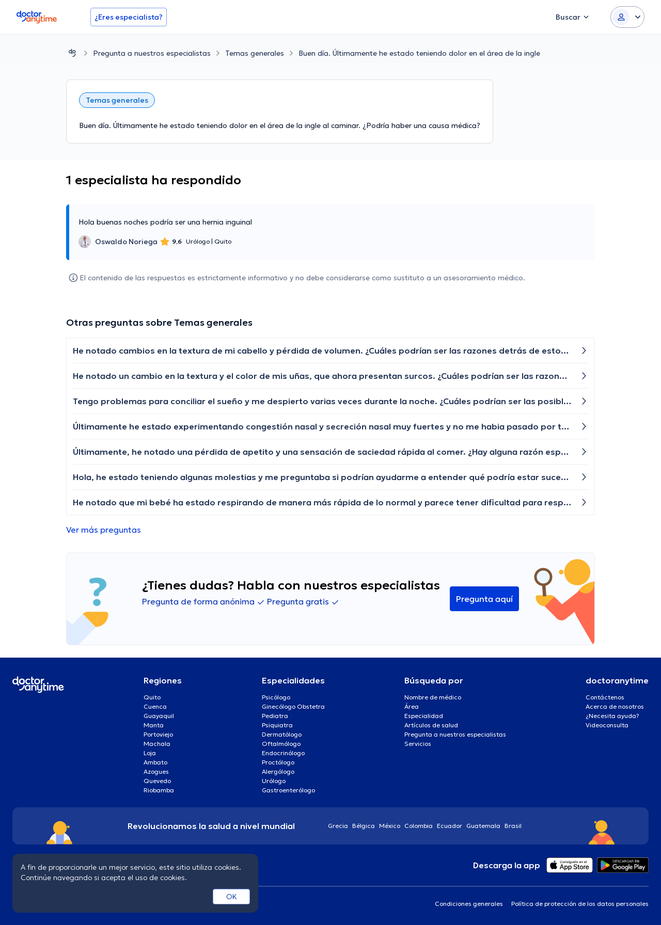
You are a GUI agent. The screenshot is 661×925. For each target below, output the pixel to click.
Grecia (338, 826)
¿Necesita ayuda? (612, 716)
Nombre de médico (432, 697)
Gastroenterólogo (288, 790)
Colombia (418, 826)
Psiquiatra (277, 725)
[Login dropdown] (627, 17)
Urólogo (274, 781)
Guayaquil (159, 716)
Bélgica (363, 826)
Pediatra (275, 716)
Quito (152, 697)
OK (231, 896)
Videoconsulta (607, 725)
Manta (154, 725)
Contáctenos (605, 697)
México (389, 826)
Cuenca (155, 706)
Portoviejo (158, 734)
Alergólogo (278, 771)
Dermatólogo (282, 734)
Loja (150, 753)
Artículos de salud (431, 725)
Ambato (155, 762)
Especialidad (423, 716)
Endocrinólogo (283, 753)
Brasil (513, 826)
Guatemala (483, 826)
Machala (157, 743)
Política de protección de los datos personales (580, 903)
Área (411, 706)
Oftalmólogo (281, 743)
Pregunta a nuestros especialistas (152, 53)
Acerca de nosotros (615, 706)
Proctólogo (278, 762)
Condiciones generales (469, 903)
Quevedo (157, 781)
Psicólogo (276, 697)
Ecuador (449, 826)
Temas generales (254, 53)
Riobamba (159, 790)
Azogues (156, 771)
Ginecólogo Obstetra (293, 706)
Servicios (417, 743)
